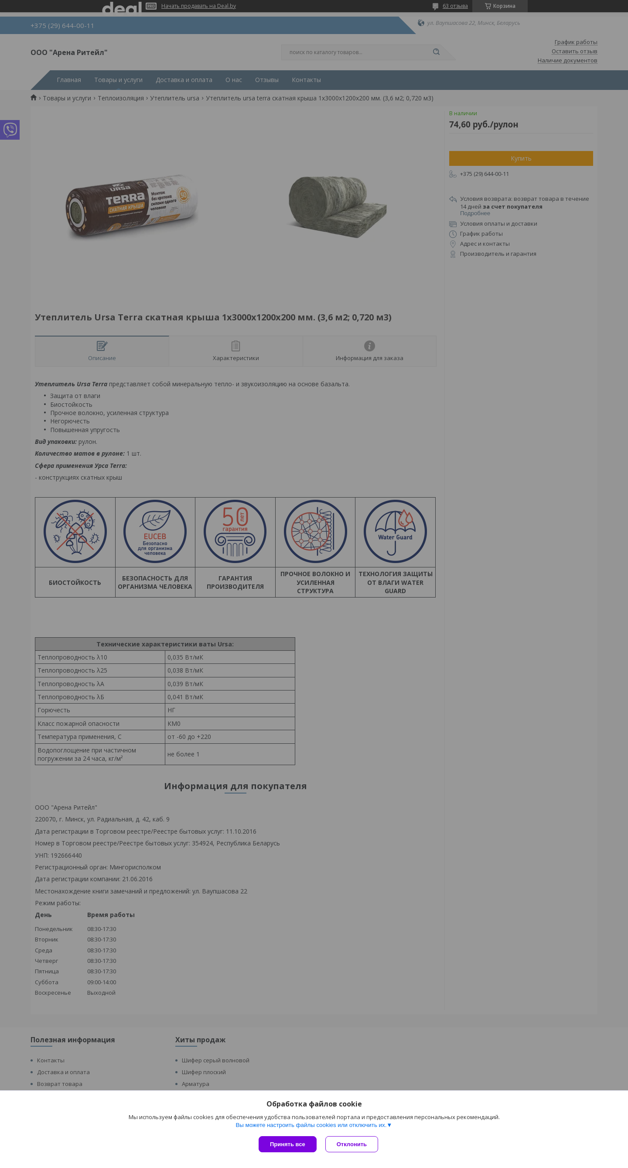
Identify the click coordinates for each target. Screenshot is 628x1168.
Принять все (287, 1144)
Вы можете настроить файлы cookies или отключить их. (311, 1125)
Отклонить (352, 1144)
